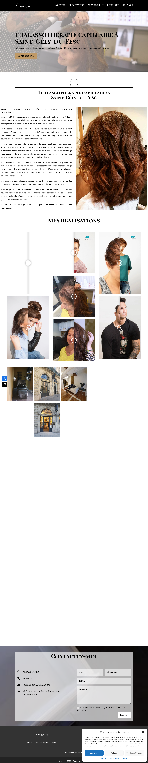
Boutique (113, 5)
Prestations (76, 5)
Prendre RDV (95, 5)
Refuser (114, 753)
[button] (143, 732)
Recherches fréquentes (74, 750)
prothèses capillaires (55, 204)
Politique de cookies (107, 758)
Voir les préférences (134, 753)
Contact (127, 5)
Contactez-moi (26, 55)
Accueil (60, 5)
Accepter (94, 753)
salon (56, 184)
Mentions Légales (121, 758)
